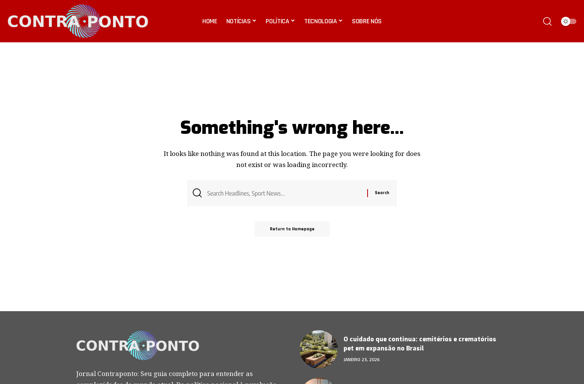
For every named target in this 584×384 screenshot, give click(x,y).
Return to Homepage (292, 229)
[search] (547, 21)
